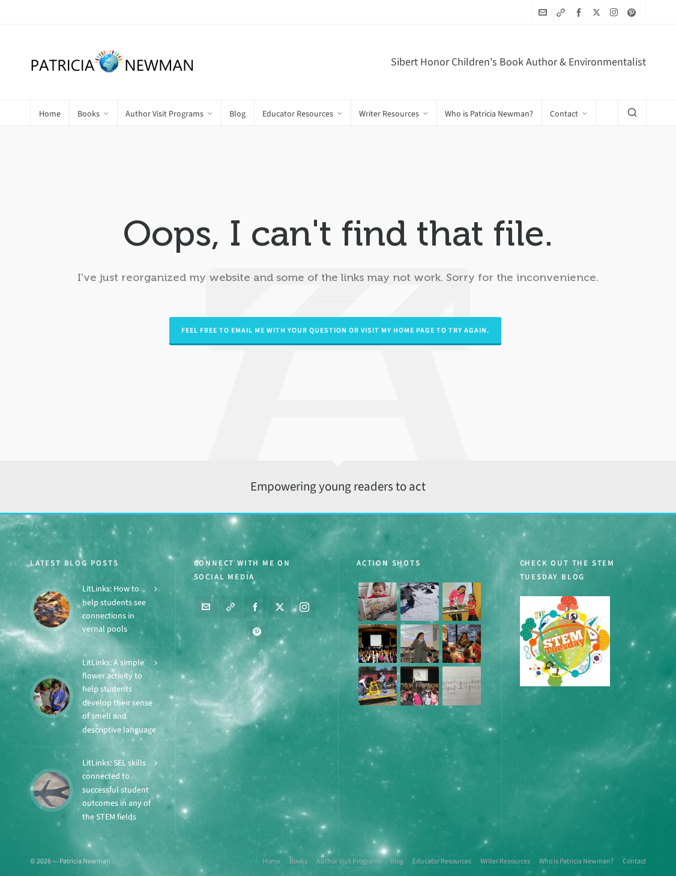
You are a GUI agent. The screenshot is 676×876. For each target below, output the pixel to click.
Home (271, 861)
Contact (634, 861)
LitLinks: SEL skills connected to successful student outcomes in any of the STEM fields (116, 790)
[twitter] (598, 12)
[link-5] (563, 12)
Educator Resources (441, 861)
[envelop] (545, 12)
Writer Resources (505, 861)
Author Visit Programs (348, 861)
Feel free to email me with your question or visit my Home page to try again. (335, 330)
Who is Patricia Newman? (576, 861)
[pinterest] (633, 12)
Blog (396, 861)
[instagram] (615, 12)
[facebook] (581, 12)
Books (298, 861)
